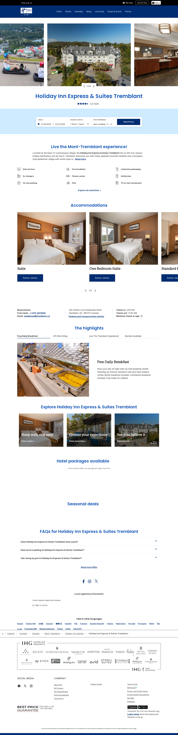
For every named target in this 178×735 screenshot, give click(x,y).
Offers (59, 11)
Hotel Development (61, 695)
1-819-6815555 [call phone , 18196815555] (38, 313)
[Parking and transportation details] (86, 316)
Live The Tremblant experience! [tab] (104, 336)
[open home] (3, 634)
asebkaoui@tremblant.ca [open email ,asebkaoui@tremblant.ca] (37, 316)
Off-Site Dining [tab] (60, 336)
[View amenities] (77, 441)
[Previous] (85, 86)
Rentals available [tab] (133, 336)
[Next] (93, 86)
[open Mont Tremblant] (52, 633)
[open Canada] (23, 633)
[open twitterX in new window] (95, 581)
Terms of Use (132, 684)
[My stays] (128, 2)
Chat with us (26, 3)
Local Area (99, 11)
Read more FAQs (89, 567)
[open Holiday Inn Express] (74, 633)
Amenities (79, 11)
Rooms (68, 11)
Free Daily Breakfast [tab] (27, 336)
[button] (30, 277)
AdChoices (132, 688)
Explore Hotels (96, 684)
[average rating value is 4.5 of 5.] (85, 103)
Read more (80, 159)
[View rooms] (27, 441)
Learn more (133, 714)
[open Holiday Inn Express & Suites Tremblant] (107, 633)
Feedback (131, 702)
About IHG (58, 685)
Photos (128, 11)
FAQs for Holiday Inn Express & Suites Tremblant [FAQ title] (89, 531)
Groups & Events (114, 11)
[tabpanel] (89, 370)
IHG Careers (58, 688)
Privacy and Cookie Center (137, 691)
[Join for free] (142, 3)
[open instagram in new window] (88, 581)
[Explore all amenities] (89, 190)
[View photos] (123, 441)
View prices (128, 122)
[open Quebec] (36, 633)
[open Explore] (11, 633)
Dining (88, 11)
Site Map (130, 698)
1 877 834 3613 (46, 708)
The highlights (89, 328)
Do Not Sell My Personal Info (138, 695)
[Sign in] (156, 2)
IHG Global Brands (61, 692)
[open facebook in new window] (82, 581)
